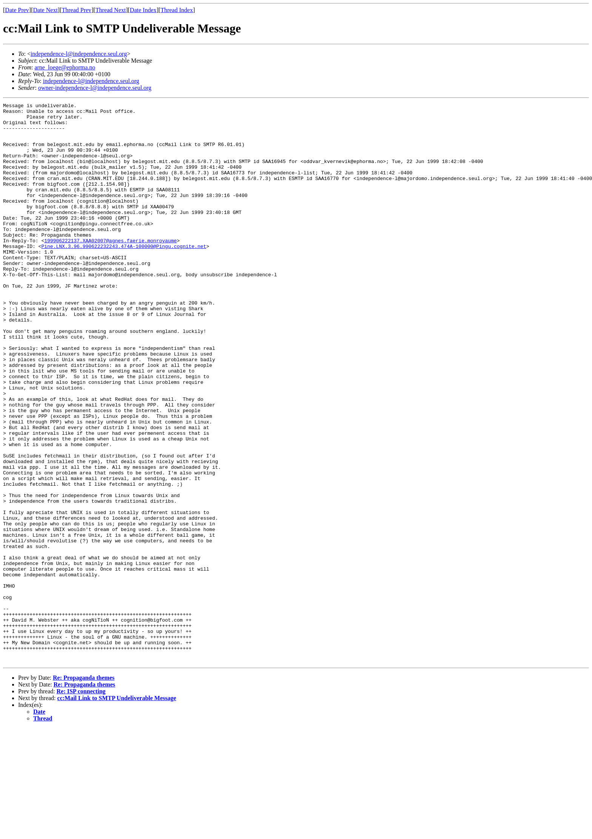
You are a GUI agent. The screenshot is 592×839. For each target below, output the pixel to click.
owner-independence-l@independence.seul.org (94, 88)
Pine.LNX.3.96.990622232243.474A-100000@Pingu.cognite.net (123, 274)
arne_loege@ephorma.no (64, 67)
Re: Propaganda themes (83, 788)
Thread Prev (76, 10)
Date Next (45, 10)
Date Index (143, 10)
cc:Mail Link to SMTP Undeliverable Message (116, 809)
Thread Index (176, 10)
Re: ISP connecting (81, 802)
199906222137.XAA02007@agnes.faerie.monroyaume (110, 267)
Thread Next (111, 10)
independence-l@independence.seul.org (79, 54)
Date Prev (17, 10)
